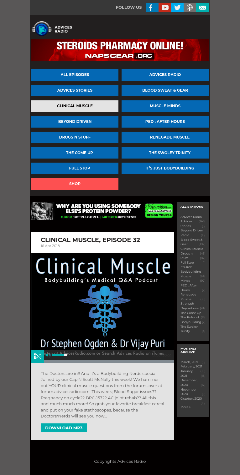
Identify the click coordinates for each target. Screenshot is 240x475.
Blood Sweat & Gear (165, 90)
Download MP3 (63, 427)
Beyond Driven (75, 121)
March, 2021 (189, 362)
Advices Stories (74, 90)
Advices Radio (165, 74)
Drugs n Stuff (75, 137)
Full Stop (79, 168)
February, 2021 (191, 366)
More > (185, 407)
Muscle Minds (165, 106)
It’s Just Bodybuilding (169, 168)
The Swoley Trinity (169, 153)
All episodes (75, 74)
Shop (75, 183)
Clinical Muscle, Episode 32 (90, 240)
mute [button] (48, 355)
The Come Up (79, 153)
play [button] (37, 356)
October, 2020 (191, 398)
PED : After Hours (165, 121)
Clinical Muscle (75, 106)
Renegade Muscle (170, 137)
